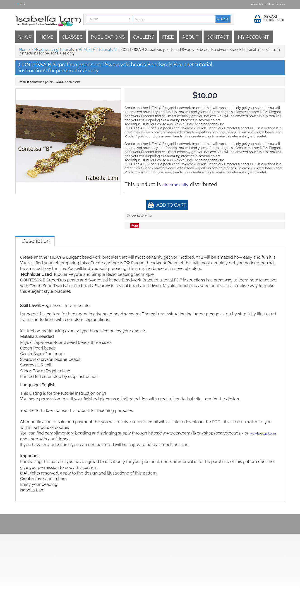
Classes (72, 37)
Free (168, 37)
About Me (257, 4)
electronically (175, 184)
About (190, 37)
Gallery (143, 37)
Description (36, 241)
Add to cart (167, 205)
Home (46, 37)
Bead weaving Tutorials (54, 49)
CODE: (60, 82)
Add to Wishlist (139, 216)
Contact (218, 37)
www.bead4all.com (263, 433)
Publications (108, 37)
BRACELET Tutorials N (97, 49)
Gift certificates (275, 4)
